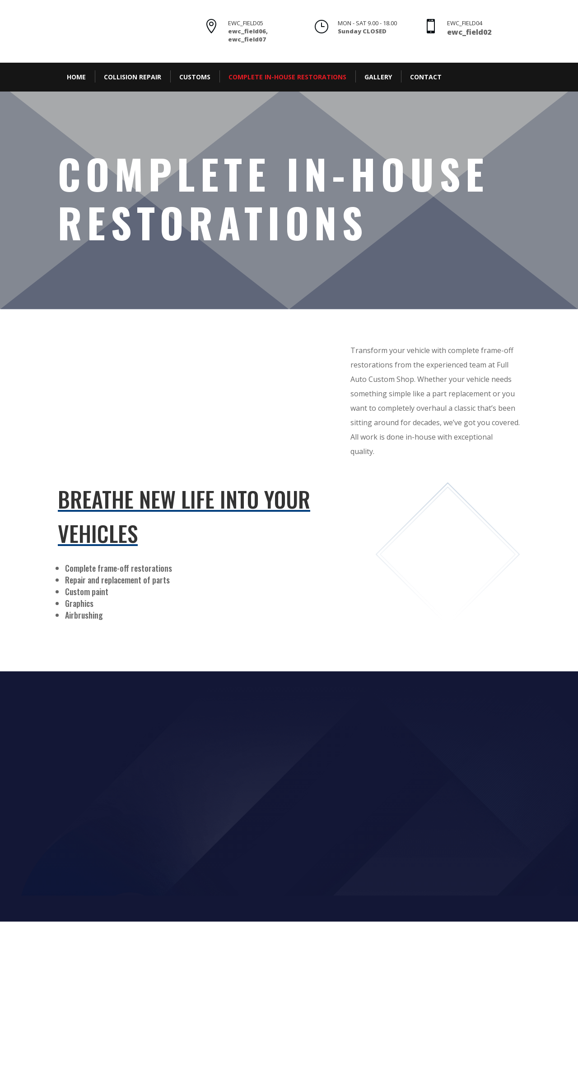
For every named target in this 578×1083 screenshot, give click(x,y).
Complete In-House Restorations (287, 77)
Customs (194, 77)
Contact (426, 77)
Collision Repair (132, 77)
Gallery (378, 77)
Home (76, 77)
